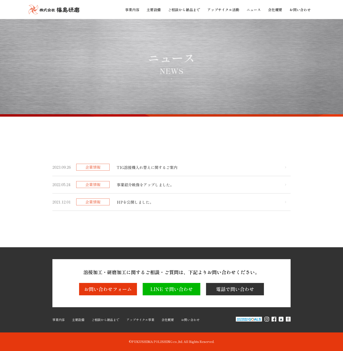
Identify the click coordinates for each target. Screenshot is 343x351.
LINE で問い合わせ (171, 289)
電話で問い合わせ (235, 289)
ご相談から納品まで (184, 9)
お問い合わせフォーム (108, 289)
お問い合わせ (300, 9)
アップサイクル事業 (140, 319)
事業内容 (132, 9)
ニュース (254, 9)
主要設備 (153, 9)
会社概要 (275, 9)
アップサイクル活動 (223, 9)
